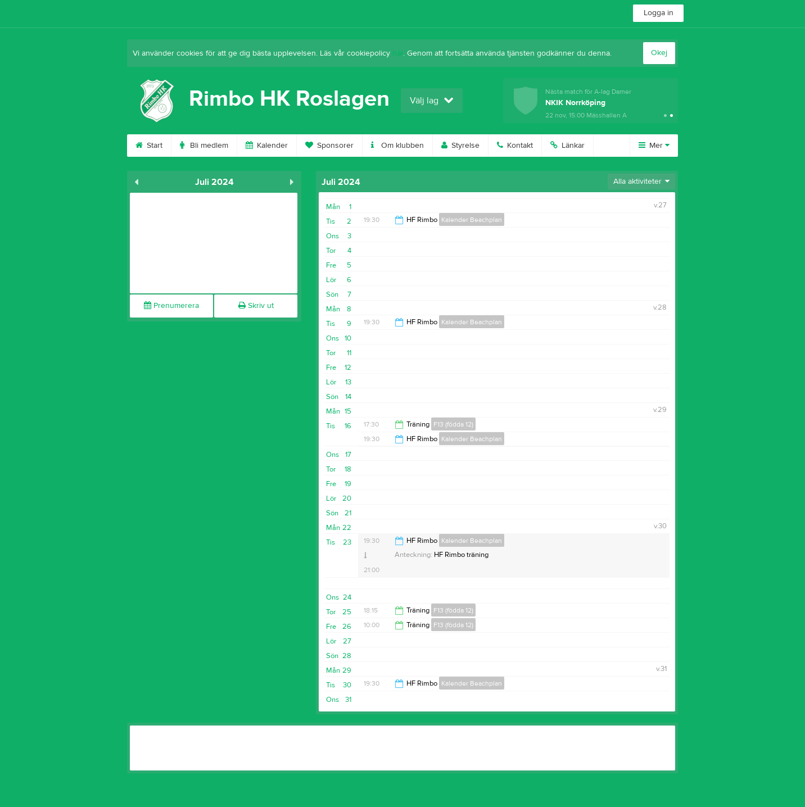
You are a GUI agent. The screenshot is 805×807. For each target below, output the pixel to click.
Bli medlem (204, 145)
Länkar (567, 145)
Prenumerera (171, 306)
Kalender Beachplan (471, 219)
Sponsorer (329, 145)
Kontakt (515, 145)
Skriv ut (256, 306)
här (397, 53)
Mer (654, 145)
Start (148, 145)
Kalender (267, 145)
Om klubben (397, 145)
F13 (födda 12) (453, 424)
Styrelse (460, 145)
